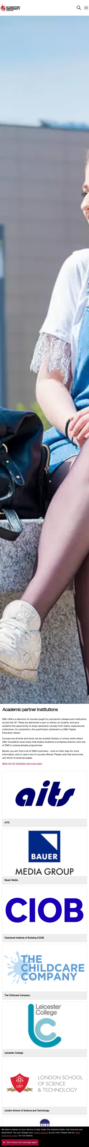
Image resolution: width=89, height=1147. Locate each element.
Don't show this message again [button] (22, 1142)
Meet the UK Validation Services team (22, 763)
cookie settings (41, 1132)
